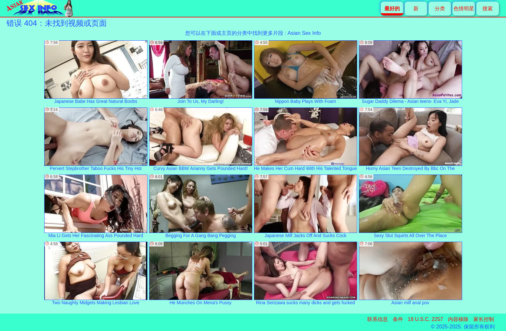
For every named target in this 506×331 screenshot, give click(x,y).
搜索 (487, 8)
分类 (440, 8)
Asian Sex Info (304, 33)
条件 (398, 319)
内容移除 (458, 319)
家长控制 (483, 319)
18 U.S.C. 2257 (425, 319)
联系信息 (377, 319)
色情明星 (463, 8)
